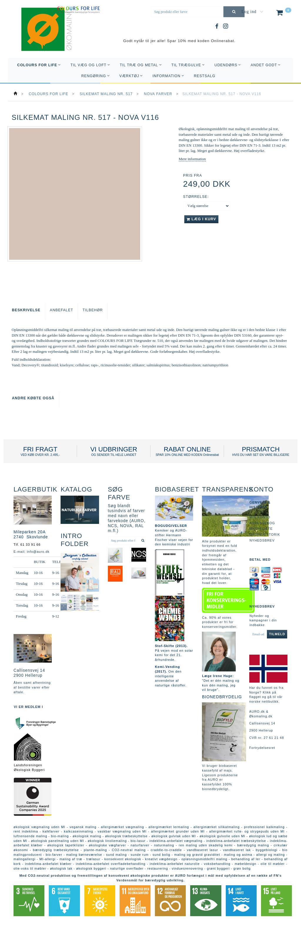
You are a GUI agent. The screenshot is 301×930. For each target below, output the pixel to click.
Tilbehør (93, 310)
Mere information (192, 159)
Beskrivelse (26, 310)
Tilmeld (277, 634)
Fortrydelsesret (262, 747)
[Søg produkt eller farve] (234, 11)
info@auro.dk (38, 551)
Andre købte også (33, 398)
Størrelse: (196, 197)
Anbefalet (61, 310)
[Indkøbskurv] (283, 14)
